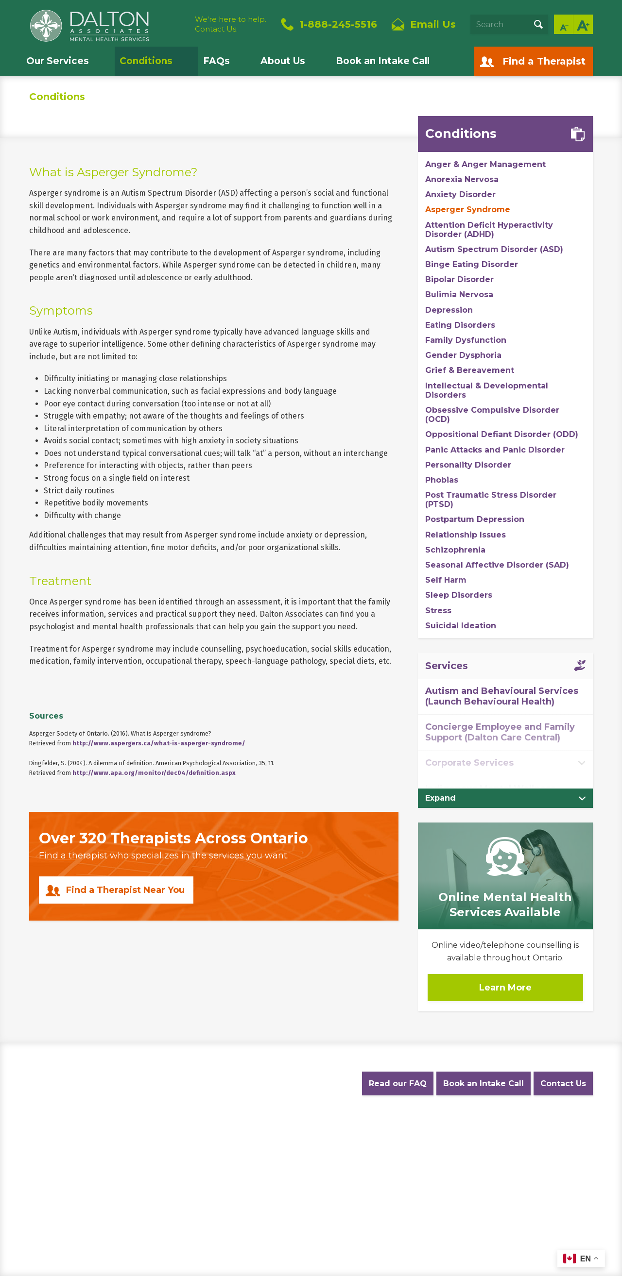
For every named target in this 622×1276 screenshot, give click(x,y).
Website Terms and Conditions (224, 1131)
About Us (282, 61)
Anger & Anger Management (485, 164)
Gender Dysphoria (463, 355)
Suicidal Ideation (460, 625)
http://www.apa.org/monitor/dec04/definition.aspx (154, 772)
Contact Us (563, 1083)
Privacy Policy (141, 1131)
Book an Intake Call (383, 61)
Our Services (57, 61)
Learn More (505, 987)
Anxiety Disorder (460, 194)
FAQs (216, 61)
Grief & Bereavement (469, 370)
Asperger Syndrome (467, 209)
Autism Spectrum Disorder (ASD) (494, 249)
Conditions (146, 61)
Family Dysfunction (465, 340)
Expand (440, 798)
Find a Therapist (544, 61)
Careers (351, 1131)
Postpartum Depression (474, 519)
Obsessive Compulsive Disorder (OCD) (492, 414)
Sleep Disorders (458, 595)
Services (446, 666)
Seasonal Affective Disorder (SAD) (497, 565)
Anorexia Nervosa (462, 179)
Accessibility (306, 1131)
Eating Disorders (460, 325)
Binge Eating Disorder (471, 264)
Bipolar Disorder (459, 279)
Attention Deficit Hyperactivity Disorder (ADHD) (489, 229)
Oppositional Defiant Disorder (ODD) (501, 434)
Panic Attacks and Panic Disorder (495, 449)
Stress (438, 610)
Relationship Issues (465, 534)
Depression (449, 310)
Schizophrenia (455, 549)
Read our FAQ (398, 1083)
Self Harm (445, 580)
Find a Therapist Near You (125, 890)
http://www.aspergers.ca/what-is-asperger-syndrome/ (158, 743)
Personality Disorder (468, 465)
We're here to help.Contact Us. (230, 24)
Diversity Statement (408, 1131)
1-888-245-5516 (338, 24)
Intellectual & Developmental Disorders (486, 390)
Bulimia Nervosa (459, 294)
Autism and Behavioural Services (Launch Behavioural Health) (501, 696)
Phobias (441, 480)
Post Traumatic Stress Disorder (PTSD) (490, 499)
